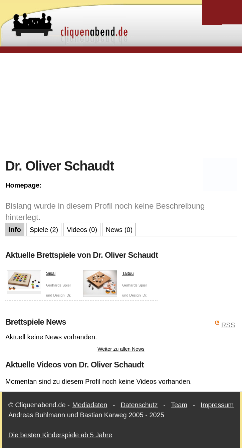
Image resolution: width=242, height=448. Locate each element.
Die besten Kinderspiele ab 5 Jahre (60, 435)
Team (179, 405)
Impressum (217, 405)
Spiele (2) (44, 229)
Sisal (31, 274)
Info (15, 229)
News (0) (119, 229)
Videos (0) (82, 229)
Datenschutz (139, 405)
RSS (228, 325)
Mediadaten (89, 405)
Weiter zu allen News (121, 349)
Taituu (108, 274)
